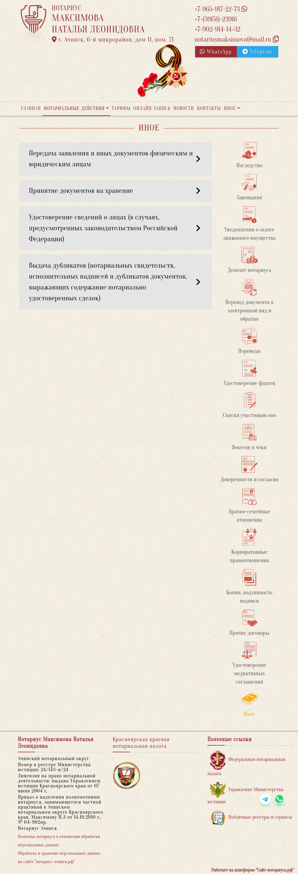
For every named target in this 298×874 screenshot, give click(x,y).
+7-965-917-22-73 (221, 9)
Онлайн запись (152, 108)
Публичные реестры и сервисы (251, 817)
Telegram (257, 52)
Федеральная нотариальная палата (246, 763)
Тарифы (121, 108)
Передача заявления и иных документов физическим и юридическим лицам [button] (115, 158)
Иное (230, 108)
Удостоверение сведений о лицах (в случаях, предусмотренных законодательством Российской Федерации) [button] (115, 228)
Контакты (209, 108)
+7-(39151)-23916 (216, 19)
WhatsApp (216, 52)
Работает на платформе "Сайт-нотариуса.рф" (253, 870)
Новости (183, 108)
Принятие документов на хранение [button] (115, 190)
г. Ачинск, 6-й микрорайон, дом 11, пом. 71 (113, 39)
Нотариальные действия (74, 108)
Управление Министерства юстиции (245, 793)
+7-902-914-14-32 (217, 29)
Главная (31, 108)
